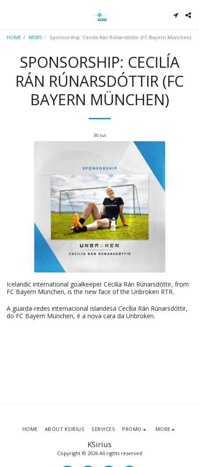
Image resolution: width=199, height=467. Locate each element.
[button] (9, 15)
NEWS (35, 37)
